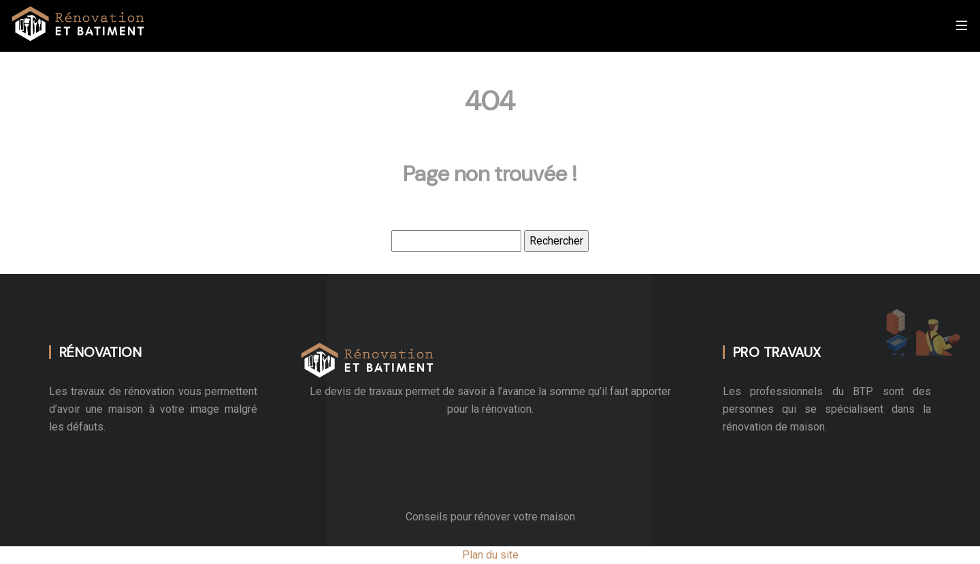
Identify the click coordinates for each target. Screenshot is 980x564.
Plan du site (490, 554)
